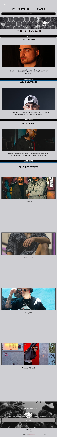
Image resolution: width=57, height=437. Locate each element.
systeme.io (32, 434)
